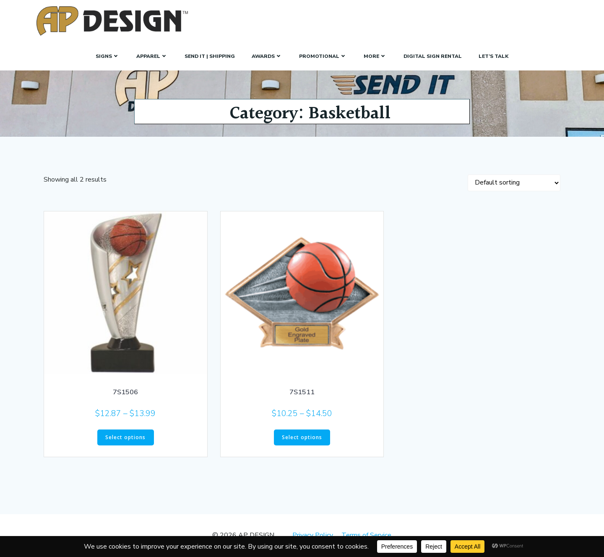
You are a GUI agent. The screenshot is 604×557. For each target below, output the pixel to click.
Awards (267, 56)
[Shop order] (514, 182)
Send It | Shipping (210, 56)
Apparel (152, 56)
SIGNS (108, 56)
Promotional (323, 56)
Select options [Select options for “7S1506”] (125, 437)
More (375, 56)
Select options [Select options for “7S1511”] (302, 437)
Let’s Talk (493, 56)
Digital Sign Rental (433, 56)
